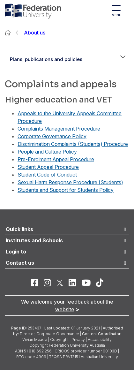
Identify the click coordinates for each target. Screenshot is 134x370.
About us (34, 32)
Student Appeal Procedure (48, 167)
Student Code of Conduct (47, 174)
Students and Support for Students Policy (66, 190)
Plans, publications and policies (46, 59)
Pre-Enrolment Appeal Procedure (56, 159)
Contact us (20, 263)
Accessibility (100, 339)
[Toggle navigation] (119, 11)
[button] (122, 59)
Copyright (59, 339)
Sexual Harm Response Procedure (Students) (70, 182)
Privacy (78, 339)
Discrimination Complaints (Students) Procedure (73, 144)
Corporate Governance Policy (52, 136)
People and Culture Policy (47, 151)
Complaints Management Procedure (59, 128)
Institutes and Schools (34, 240)
